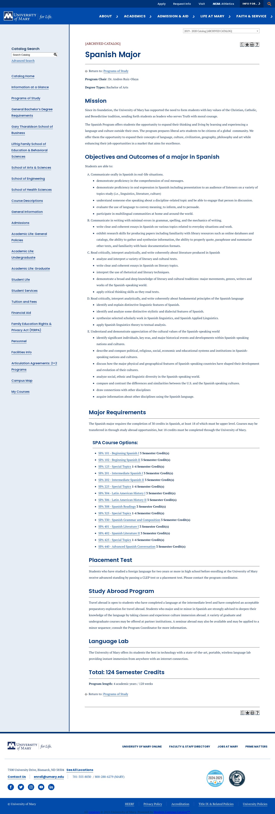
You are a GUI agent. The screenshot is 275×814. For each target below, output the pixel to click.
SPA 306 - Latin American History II (122, 500)
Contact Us (17, 777)
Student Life (20, 279)
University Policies (255, 804)
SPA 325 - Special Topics (114, 513)
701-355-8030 (82, 777)
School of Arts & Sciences (31, 167)
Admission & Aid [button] (176, 16)
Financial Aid (21, 313)
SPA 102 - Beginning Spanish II (119, 460)
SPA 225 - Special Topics (114, 486)
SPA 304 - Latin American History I (121, 493)
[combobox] (221, 31)
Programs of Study (25, 98)
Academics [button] (138, 16)
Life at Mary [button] (216, 16)
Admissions (20, 223)
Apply (162, 3)
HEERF (129, 804)
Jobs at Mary (228, 746)
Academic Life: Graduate (30, 268)
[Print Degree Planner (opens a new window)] (242, 44)
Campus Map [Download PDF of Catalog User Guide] (21, 380)
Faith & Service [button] (254, 16)
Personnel (19, 341)
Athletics (227, 3)
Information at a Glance (30, 87)
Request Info (182, 3)
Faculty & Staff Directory (189, 746)
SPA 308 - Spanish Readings (117, 506)
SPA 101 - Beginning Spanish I (118, 453)
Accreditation (180, 804)
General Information (27, 212)
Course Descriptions (27, 201)
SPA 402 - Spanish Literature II (119, 533)
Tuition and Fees (24, 302)
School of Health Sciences (31, 189)
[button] (252, 4)
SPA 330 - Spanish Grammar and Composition (129, 520)
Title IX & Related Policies (216, 804)
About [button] (108, 16)
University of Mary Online (142, 746)
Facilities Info (21, 352)
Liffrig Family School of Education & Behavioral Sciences (29, 150)
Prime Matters (256, 746)
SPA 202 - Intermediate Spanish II (121, 480)
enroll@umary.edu (49, 777)
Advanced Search (23, 60)
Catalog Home (22, 76)
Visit (202, 3)
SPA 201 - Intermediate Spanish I (120, 473)
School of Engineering (28, 178)
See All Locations (79, 770)
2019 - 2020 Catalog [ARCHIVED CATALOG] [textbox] (208, 31)
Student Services (24, 290)
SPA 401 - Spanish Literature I (118, 526)
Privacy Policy (153, 804)
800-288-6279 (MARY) (110, 777)
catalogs (94, 812)
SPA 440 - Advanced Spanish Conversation (126, 546)
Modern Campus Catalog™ (172, 812)
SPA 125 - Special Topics (114, 466)
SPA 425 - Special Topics (114, 540)
